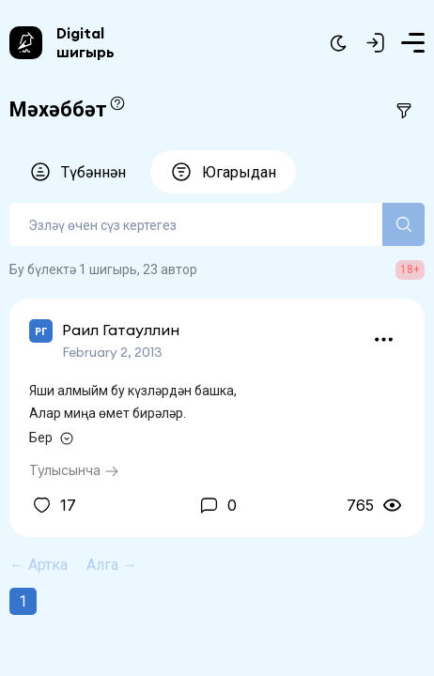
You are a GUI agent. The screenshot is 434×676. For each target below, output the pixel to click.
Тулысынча (74, 470)
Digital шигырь (85, 42)
